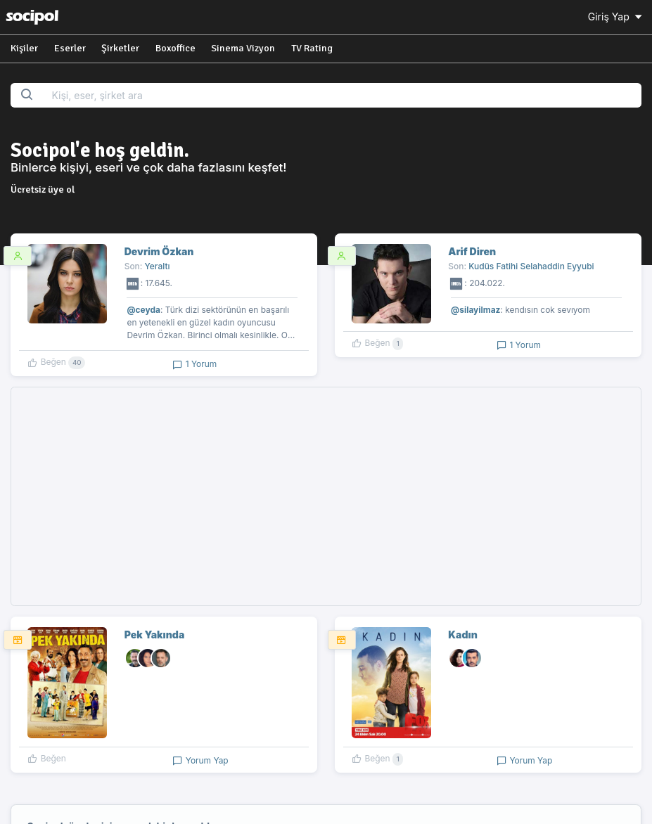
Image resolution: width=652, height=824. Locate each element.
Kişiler (24, 48)
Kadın (462, 634)
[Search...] (341, 95)
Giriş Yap (616, 16)
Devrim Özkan (159, 251)
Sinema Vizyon (243, 48)
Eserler (70, 48)
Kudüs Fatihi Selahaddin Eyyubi (531, 266)
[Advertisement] (326, 496)
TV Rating (312, 48)
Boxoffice (175, 48)
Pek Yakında (154, 634)
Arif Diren (472, 251)
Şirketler (120, 48)
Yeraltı (157, 266)
